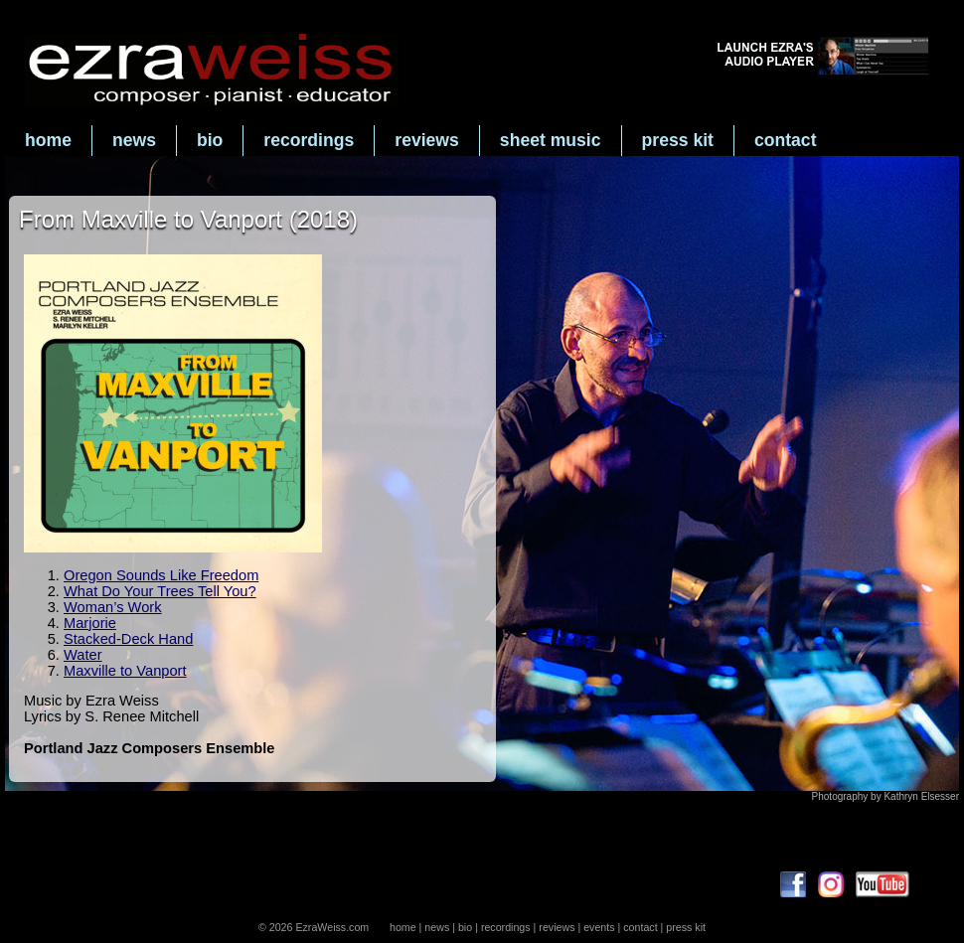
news (134, 140)
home (48, 140)
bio (210, 140)
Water (83, 655)
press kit (678, 140)
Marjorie (90, 623)
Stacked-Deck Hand (128, 639)
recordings (308, 140)
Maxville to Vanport (125, 671)
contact (785, 140)
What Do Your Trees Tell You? (160, 591)
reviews (427, 140)
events (598, 927)
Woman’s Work (113, 607)
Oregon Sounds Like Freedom (161, 575)
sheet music (550, 140)
